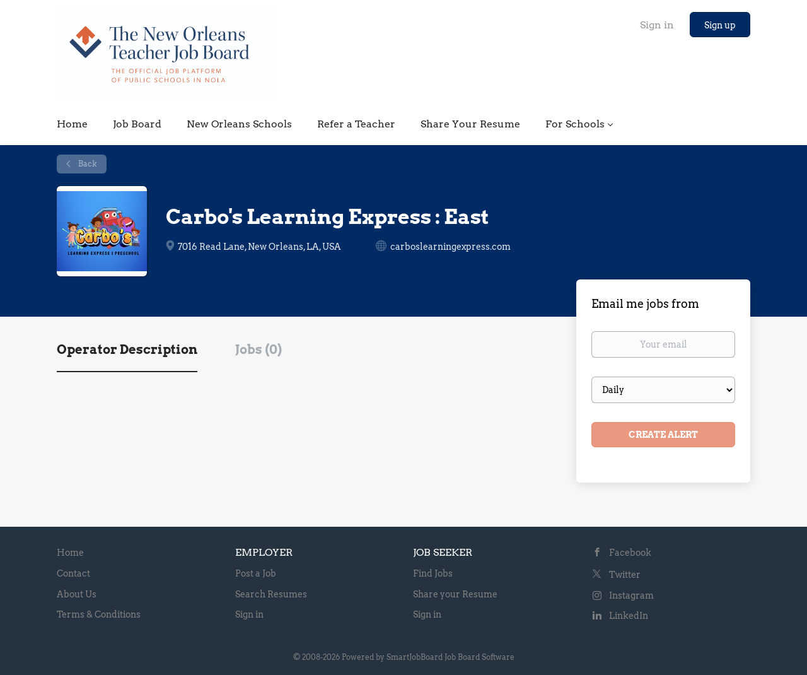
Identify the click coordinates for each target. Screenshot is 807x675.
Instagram (631, 595)
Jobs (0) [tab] (258, 349)
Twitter (625, 575)
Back (86, 163)
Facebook (630, 553)
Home (70, 553)
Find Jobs (433, 573)
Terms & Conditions (99, 614)
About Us (76, 594)
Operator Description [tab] (127, 349)
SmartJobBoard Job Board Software (450, 657)
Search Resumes (271, 594)
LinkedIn (628, 616)
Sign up (720, 25)
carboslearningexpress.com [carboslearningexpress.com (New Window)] (450, 247)
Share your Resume (455, 594)
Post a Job (255, 573)
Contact (73, 573)
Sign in (657, 25)
